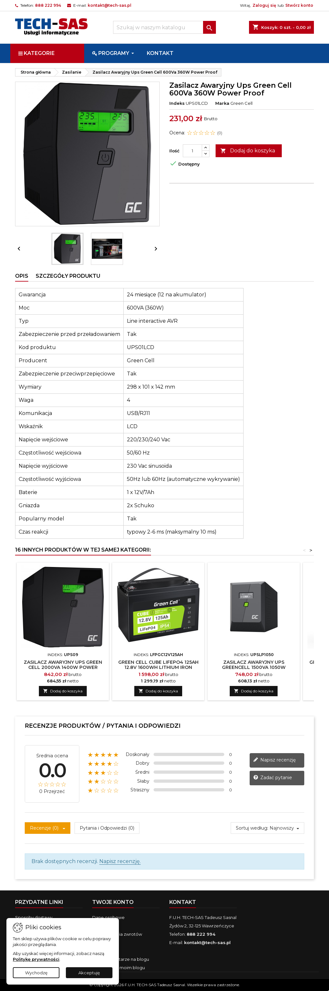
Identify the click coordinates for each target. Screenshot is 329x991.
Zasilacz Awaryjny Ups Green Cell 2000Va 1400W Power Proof (63, 667)
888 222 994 (48, 5)
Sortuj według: (252, 828)
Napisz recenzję (274, 760)
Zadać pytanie (272, 778)
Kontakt (182, 902)
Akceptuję (89, 972)
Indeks (177, 103)
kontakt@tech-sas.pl (109, 5)
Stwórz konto (299, 5)
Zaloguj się (264, 5)
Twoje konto (113, 902)
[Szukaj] (164, 27)
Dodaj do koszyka (247, 151)
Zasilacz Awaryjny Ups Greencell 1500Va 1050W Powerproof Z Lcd (254, 667)
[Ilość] (192, 150)
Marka (222, 103)
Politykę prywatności (36, 959)
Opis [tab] (21, 276)
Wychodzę (36, 972)
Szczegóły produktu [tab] (68, 276)
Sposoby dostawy (33, 917)
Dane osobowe (108, 917)
